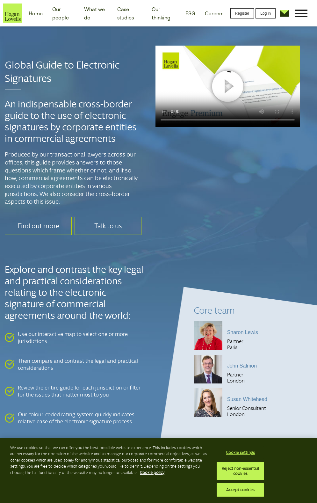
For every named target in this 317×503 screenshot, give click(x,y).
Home (36, 13)
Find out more (38, 225)
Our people (60, 13)
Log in (265, 13)
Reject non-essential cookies (240, 471)
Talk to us (108, 225)
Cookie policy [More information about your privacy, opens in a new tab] (152, 472)
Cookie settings (240, 452)
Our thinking (161, 13)
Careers (214, 13)
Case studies (125, 13)
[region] (158, 470)
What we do (94, 13)
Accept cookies (240, 489)
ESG (190, 13)
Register (242, 13)
